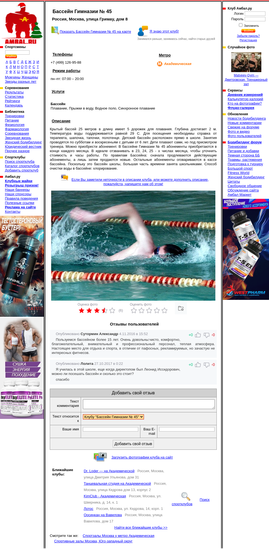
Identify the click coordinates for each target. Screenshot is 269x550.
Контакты (12, 211)
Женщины (29, 77)
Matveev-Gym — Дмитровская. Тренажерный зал (246, 69)
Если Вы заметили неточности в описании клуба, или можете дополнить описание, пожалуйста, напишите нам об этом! (134, 182)
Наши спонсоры (18, 194)
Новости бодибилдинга (247, 118)
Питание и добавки (243, 151)
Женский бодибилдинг (23, 142)
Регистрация (248, 40)
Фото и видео (239, 131)
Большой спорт (240, 168)
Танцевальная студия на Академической (117, 485)
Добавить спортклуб (21, 170)
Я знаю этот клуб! (164, 31)
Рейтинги (12, 101)
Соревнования (17, 133)
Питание (12, 120)
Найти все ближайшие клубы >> (140, 529)
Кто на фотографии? (245, 103)
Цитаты (234, 181)
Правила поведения (21, 198)
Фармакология (17, 129)
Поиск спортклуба (19, 161)
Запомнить (251, 25)
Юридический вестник (23, 146)
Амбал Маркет (239, 195)
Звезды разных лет (20, 81)
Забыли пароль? (248, 35)
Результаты (14, 92)
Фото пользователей (244, 136)
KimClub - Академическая (105, 498)
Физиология (14, 125)
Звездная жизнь (18, 138)
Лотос (88, 510)
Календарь (14, 105)
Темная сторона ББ (244, 155)
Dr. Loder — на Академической (109, 473)
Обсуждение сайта (243, 190)
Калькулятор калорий (245, 99)
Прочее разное (17, 151)
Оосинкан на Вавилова (103, 516)
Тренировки (14, 116)
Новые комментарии (245, 123)
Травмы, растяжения (245, 160)
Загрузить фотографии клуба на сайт (142, 459)
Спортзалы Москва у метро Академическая (118, 537)
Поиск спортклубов (191, 503)
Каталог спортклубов (22, 166)
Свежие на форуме (243, 127)
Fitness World (238, 173)
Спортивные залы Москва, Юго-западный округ (93, 543)
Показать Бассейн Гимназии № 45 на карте (95, 31)
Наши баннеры (17, 190)
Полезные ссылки (19, 203)
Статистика (14, 96)
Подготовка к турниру (245, 164)
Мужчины (13, 77)
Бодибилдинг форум (245, 142)
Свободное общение (245, 186)
